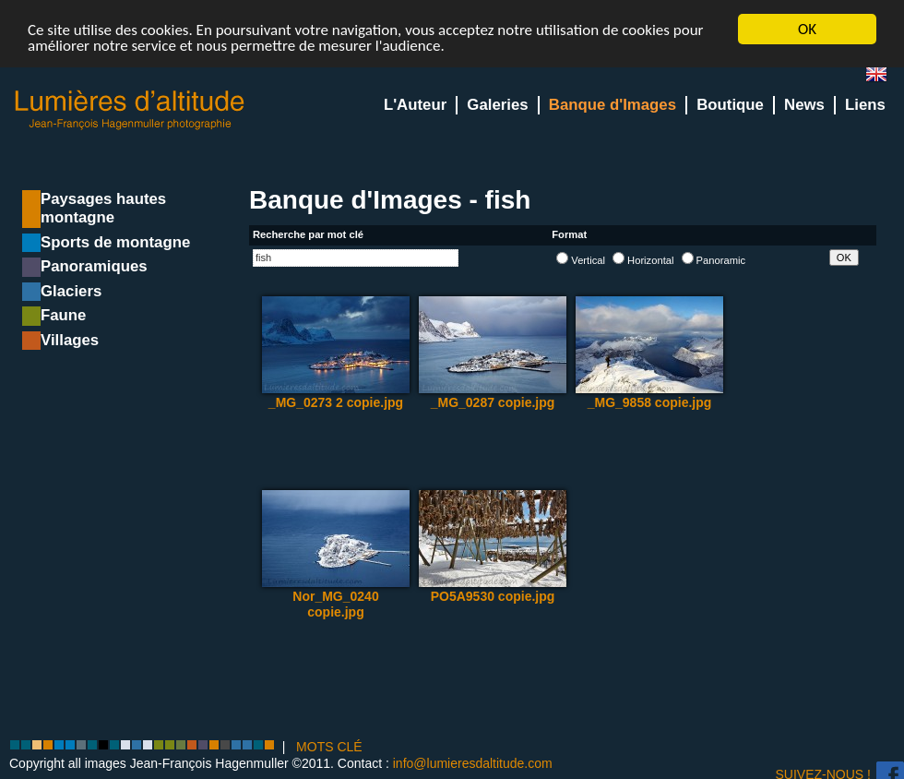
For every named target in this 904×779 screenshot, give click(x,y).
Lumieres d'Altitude (130, 110)
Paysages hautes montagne (103, 208)
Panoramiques (94, 266)
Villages (70, 340)
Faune (63, 315)
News (804, 105)
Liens (865, 105)
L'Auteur (415, 105)
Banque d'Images (612, 105)
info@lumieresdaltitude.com (473, 762)
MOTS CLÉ (329, 746)
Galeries (497, 105)
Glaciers (71, 291)
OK (807, 29)
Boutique (730, 105)
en (883, 78)
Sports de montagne (115, 242)
